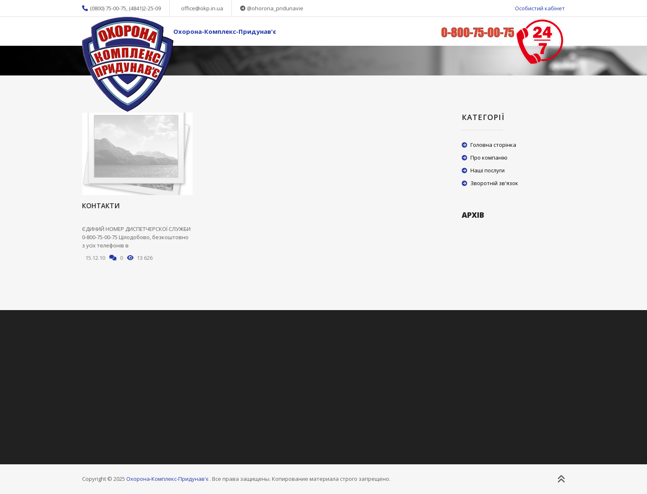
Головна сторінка (493, 144)
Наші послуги (487, 170)
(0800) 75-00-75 (108, 8)
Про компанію (489, 157)
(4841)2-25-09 (145, 8)
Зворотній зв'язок (494, 183)
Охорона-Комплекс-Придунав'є (224, 31)
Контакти (100, 205)
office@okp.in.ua (202, 8)
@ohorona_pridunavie (275, 8)
